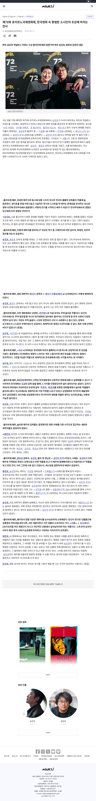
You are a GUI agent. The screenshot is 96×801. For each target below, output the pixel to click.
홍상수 (33, 294)
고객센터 (35, 756)
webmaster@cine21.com (50, 794)
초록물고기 (50, 471)
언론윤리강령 (42, 759)
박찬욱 (43, 387)
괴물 (5, 138)
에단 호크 (62, 127)
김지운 (27, 448)
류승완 (35, 448)
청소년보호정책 (59, 756)
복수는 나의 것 (81, 131)
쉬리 (20, 350)
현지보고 (30, 16)
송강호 (55, 120)
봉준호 (41, 145)
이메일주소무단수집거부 (74, 756)
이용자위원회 (53, 759)
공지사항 (6, 756)
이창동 (88, 411)
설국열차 (84, 523)
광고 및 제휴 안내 (25, 756)
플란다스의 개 (42, 493)
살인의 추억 (18, 135)
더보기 (48, 675)
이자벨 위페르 (22, 127)
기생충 (41, 131)
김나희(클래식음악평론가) (13, 31)
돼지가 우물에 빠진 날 (55, 294)
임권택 (25, 383)
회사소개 (14, 756)
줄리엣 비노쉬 (49, 127)
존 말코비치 (35, 127)
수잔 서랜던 (8, 127)
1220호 (89, 17)
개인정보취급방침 (46, 756)
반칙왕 (61, 131)
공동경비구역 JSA (61, 489)
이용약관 (87, 756)
